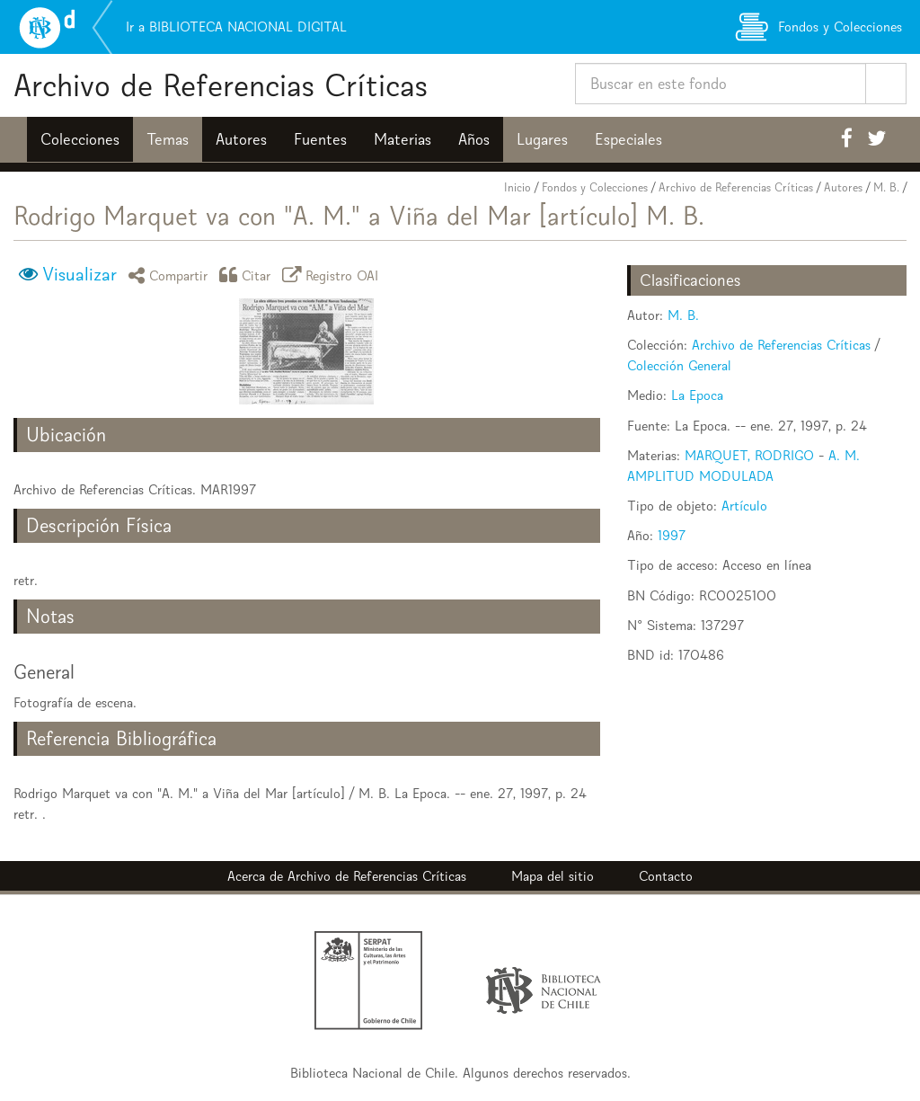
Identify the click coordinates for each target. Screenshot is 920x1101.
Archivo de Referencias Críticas (220, 85)
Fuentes (320, 139)
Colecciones (79, 139)
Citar (248, 274)
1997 (672, 535)
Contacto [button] (666, 875)
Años (474, 139)
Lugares (542, 139)
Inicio (517, 187)
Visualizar (79, 274)
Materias (402, 139)
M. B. (886, 187)
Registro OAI (333, 274)
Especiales (628, 139)
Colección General (679, 365)
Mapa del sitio (552, 875)
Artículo (744, 505)
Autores (241, 139)
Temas (167, 139)
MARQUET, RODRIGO (749, 455)
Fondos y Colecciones (595, 187)
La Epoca (697, 395)
